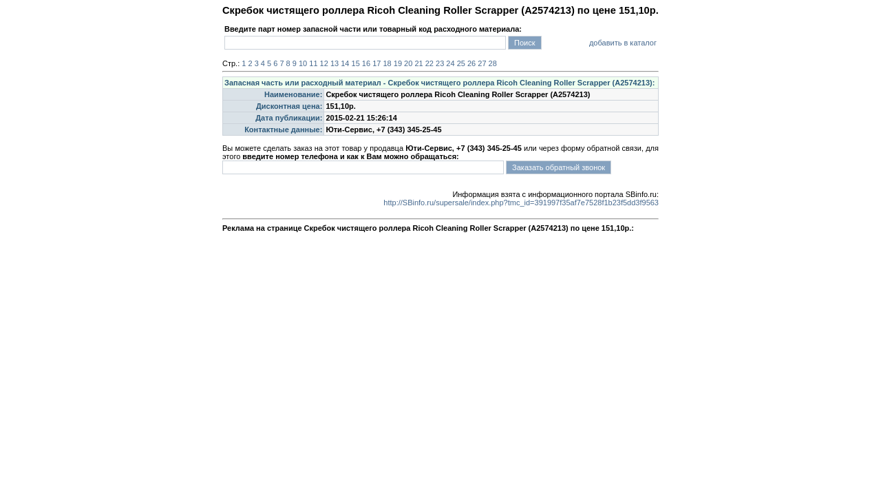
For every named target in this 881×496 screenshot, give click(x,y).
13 (334, 63)
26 (471, 63)
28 (493, 63)
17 (376, 63)
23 (440, 63)
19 (398, 63)
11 (313, 63)
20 (408, 63)
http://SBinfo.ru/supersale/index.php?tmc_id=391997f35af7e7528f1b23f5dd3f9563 (521, 202)
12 (324, 63)
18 (387, 63)
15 (356, 63)
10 (303, 63)
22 (429, 63)
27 (482, 63)
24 (450, 63)
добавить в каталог (623, 43)
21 (418, 63)
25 (461, 63)
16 (366, 63)
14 (345, 63)
